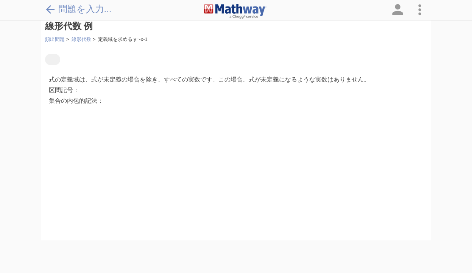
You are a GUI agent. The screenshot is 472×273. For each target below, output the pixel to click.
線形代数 (81, 39)
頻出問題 (55, 39)
